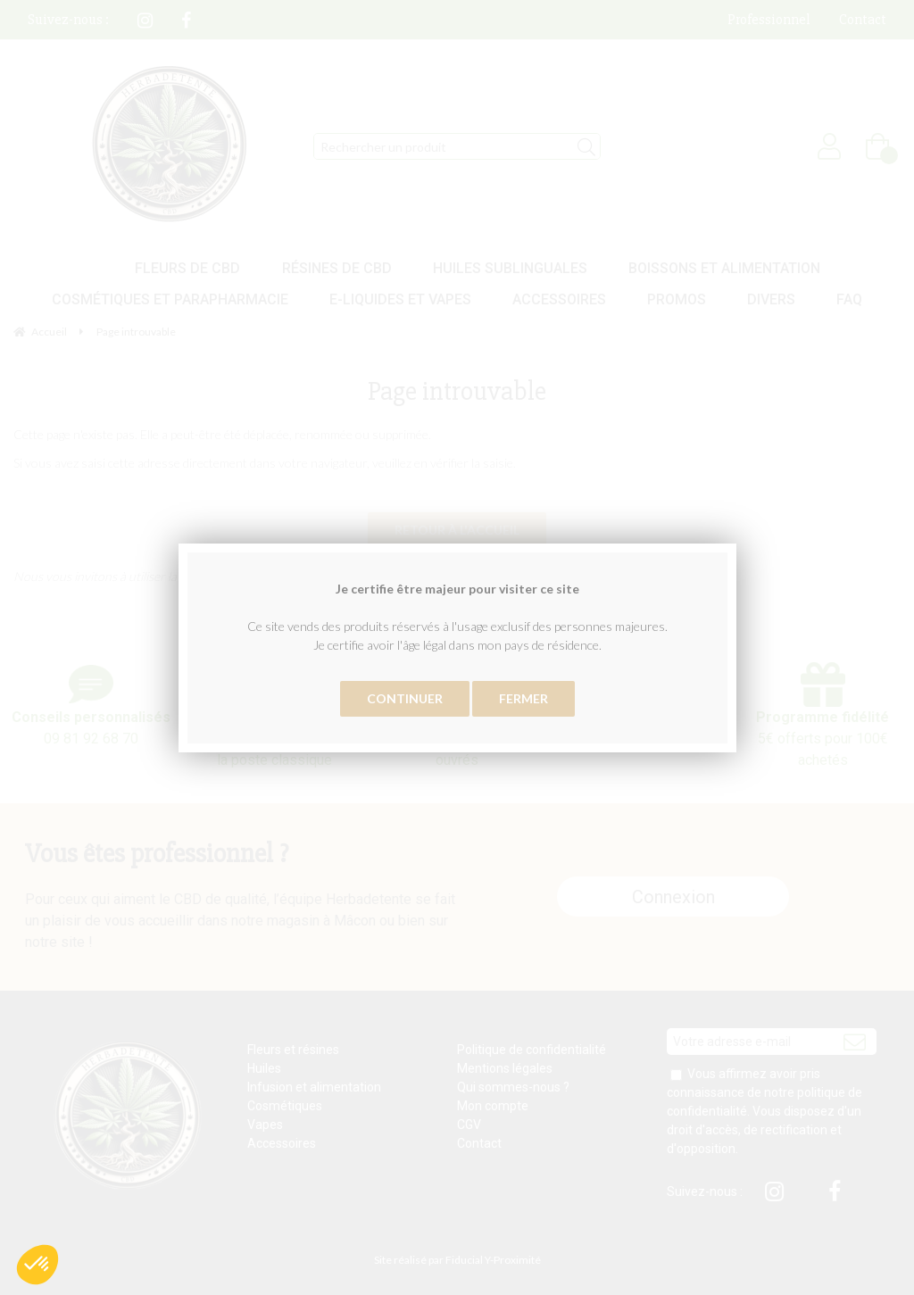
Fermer (523, 698)
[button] (37, 1264)
